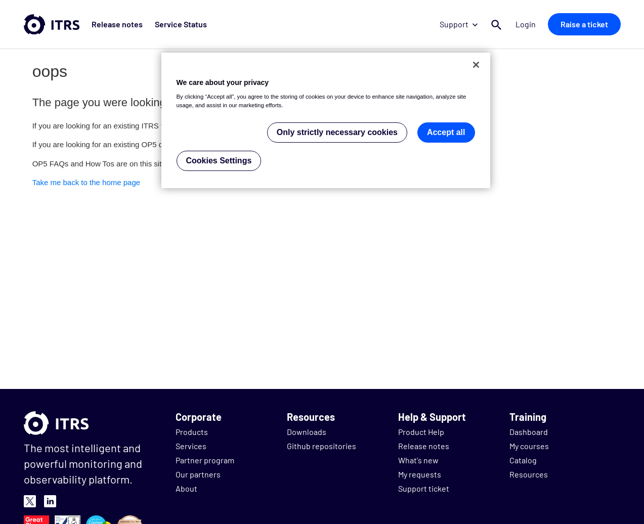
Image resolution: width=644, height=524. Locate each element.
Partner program (205, 460)
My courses (529, 446)
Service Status (181, 24)
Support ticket (423, 488)
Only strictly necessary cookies (337, 132)
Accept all (446, 132)
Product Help (421, 431)
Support (459, 24)
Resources (528, 474)
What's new (418, 460)
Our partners (198, 474)
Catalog (523, 460)
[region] (325, 121)
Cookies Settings (219, 160)
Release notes (117, 24)
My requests (419, 474)
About (186, 488)
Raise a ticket (584, 24)
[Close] (476, 65)
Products (192, 431)
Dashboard (528, 431)
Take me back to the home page (86, 182)
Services (191, 446)
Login (526, 24)
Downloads (306, 431)
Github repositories (321, 446)
